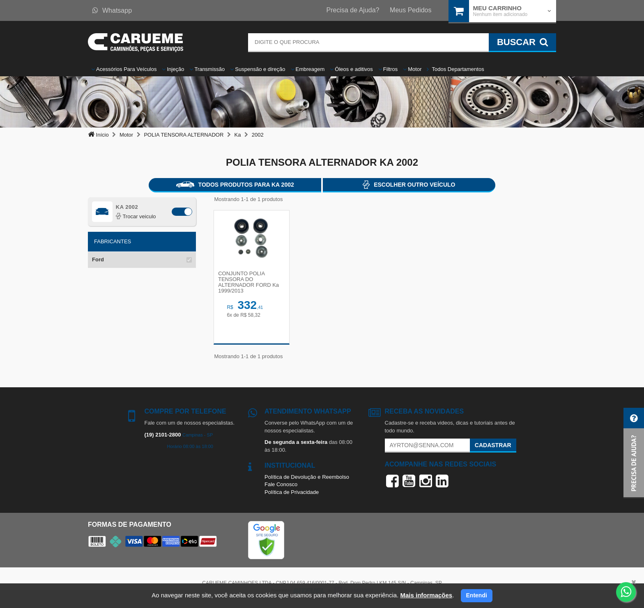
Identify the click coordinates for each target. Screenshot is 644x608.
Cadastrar (493, 446)
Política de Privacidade (291, 494)
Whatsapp (112, 10)
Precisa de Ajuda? (353, 10)
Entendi (476, 595)
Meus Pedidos (410, 10)
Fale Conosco (280, 486)
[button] (633, 453)
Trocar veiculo (136, 216)
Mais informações (426, 595)
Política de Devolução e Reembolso (306, 478)
